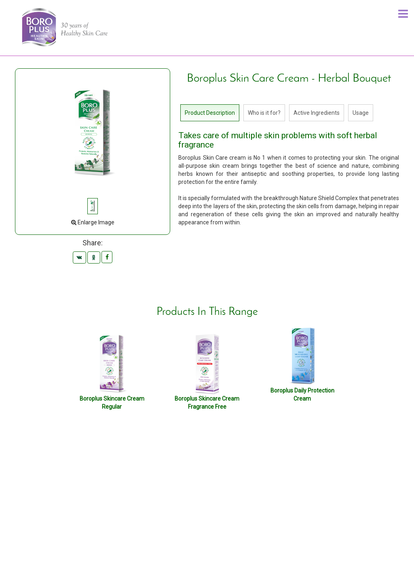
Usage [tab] (361, 113)
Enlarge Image (92, 222)
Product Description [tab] (210, 113)
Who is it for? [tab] (264, 113)
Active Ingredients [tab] (317, 113)
